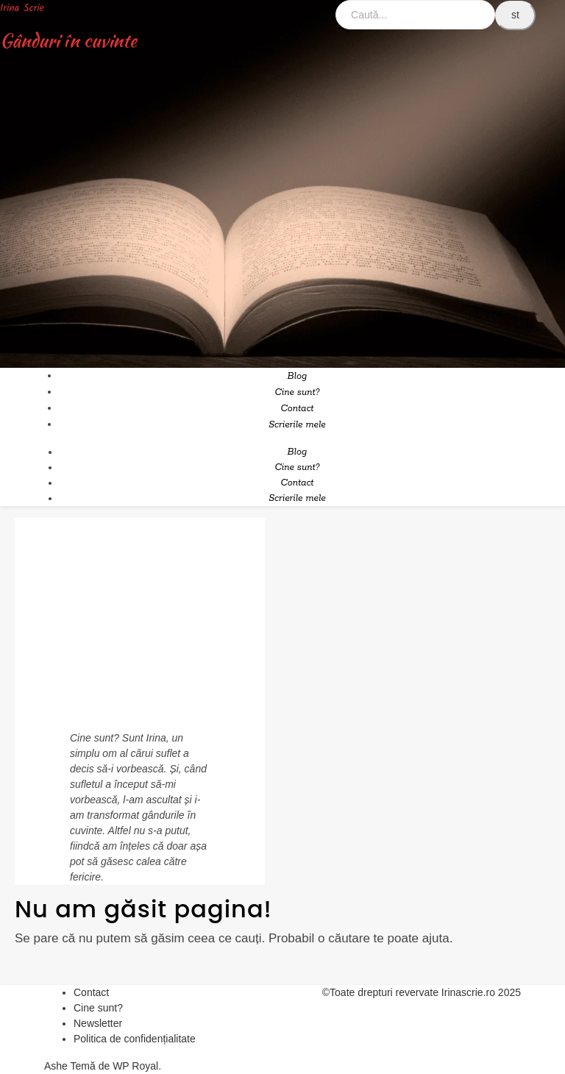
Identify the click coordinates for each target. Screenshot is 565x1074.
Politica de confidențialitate (135, 1039)
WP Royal (135, 1066)
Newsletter (98, 1023)
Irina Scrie (22, 8)
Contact (296, 408)
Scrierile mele (297, 424)
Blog (298, 376)
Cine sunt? (296, 392)
